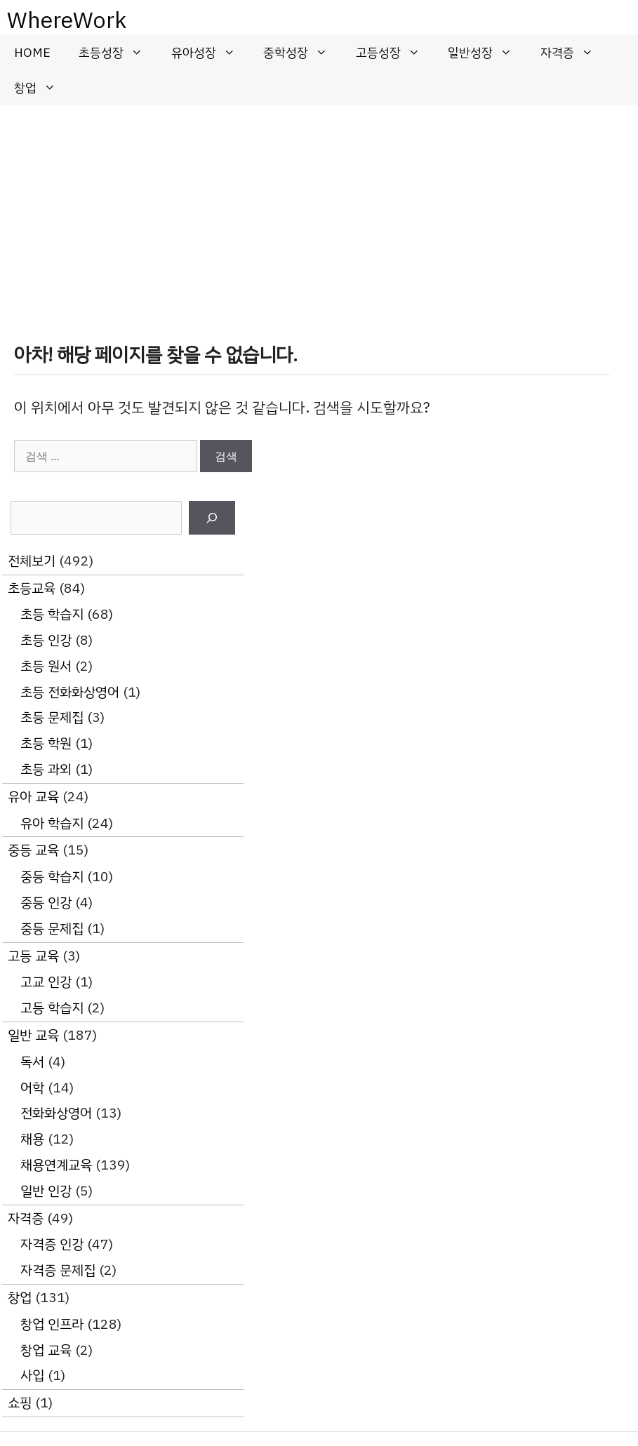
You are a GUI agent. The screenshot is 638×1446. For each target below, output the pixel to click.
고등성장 (395, 52)
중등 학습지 (52, 876)
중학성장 (302, 52)
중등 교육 (33, 850)
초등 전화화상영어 (69, 692)
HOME (32, 52)
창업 (42, 87)
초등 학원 (46, 743)
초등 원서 (46, 666)
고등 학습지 (52, 1008)
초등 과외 (46, 769)
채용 (32, 1139)
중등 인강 (46, 902)
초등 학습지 (52, 614)
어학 (32, 1088)
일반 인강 (46, 1191)
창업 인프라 (52, 1324)
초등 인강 (46, 640)
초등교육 (31, 588)
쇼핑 (20, 1403)
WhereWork (66, 20)
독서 (32, 1062)
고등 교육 (33, 956)
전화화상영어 (56, 1113)
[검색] (212, 518)
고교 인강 (46, 982)
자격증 (574, 52)
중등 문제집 (52, 928)
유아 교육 (33, 796)
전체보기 (31, 561)
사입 (32, 1375)
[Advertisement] (319, 210)
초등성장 (118, 52)
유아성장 (210, 52)
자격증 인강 (52, 1244)
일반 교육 (33, 1035)
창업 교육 (46, 1350)
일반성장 (487, 52)
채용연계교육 (56, 1165)
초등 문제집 (52, 717)
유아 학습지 (52, 823)
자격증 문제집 (57, 1270)
